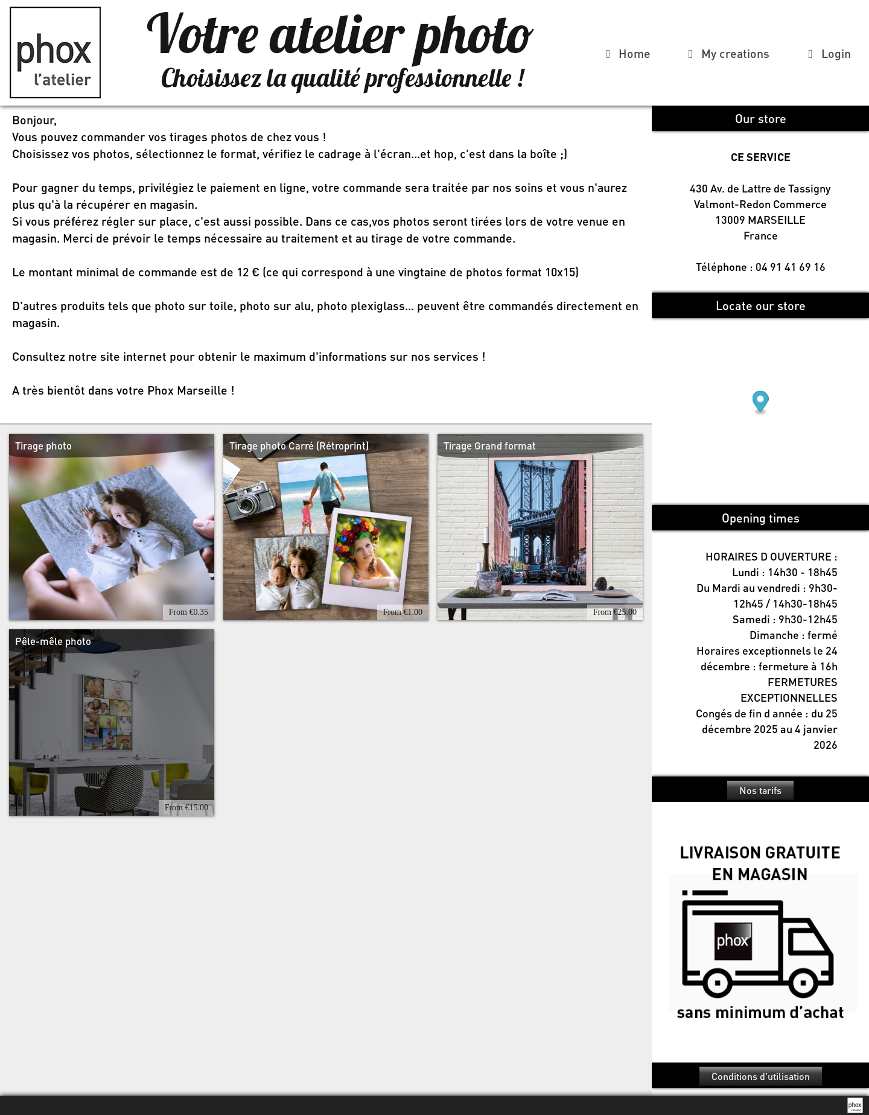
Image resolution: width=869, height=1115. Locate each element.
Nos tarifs (760, 790)
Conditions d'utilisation (760, 1076)
